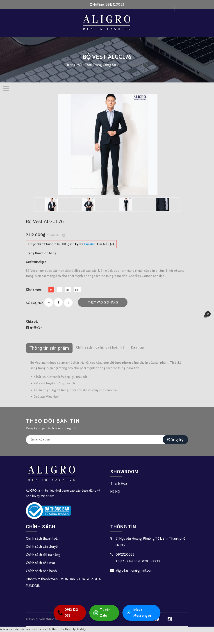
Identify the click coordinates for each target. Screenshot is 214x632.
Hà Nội (115, 492)
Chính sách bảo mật (40, 563)
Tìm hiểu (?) (99, 244)
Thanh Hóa (118, 483)
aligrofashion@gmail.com (134, 570)
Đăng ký (175, 439)
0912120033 (114, 4)
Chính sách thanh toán (42, 538)
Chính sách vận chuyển (42, 547)
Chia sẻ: (32, 321)
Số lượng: (34, 303)
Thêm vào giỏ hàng (103, 302)
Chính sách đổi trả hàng (43, 555)
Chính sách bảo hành (41, 571)
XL (68, 290)
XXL (77, 290)
